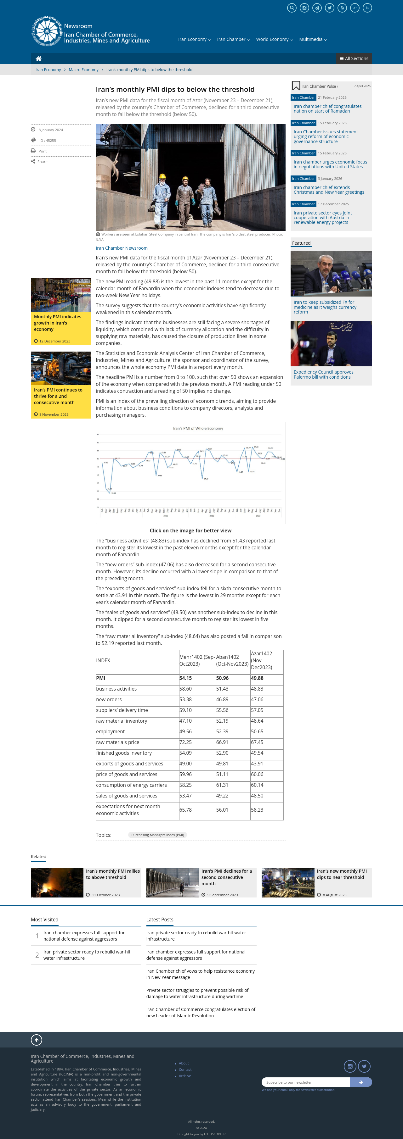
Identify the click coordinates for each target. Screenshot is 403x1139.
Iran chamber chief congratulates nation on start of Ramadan (328, 108)
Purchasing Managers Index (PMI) (157, 834)
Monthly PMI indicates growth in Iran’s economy (57, 323)
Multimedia (313, 39)
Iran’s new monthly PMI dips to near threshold (342, 874)
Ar (355, 8)
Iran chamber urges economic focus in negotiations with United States (330, 164)
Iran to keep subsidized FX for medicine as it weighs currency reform (325, 307)
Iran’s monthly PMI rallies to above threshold (113, 874)
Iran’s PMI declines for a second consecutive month (227, 877)
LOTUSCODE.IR (214, 1134)
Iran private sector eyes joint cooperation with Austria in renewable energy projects (323, 217)
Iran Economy (194, 39)
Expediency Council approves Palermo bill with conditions (324, 374)
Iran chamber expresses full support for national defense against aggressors (84, 936)
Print (39, 151)
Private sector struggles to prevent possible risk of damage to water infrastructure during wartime (197, 993)
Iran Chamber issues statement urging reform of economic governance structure (326, 136)
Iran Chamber (233, 39)
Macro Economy (84, 69)
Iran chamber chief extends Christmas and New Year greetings (329, 189)
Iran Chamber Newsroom (122, 248)
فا (367, 8)
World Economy (274, 39)
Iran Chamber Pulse (320, 86)
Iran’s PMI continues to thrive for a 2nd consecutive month (58, 396)
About (184, 1063)
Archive (185, 1075)
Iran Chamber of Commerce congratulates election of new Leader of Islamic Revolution (200, 1012)
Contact (185, 1069)
